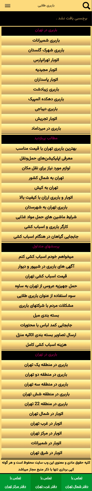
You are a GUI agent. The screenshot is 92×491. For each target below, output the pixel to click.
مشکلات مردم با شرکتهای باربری (46, 305)
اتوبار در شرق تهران (46, 453)
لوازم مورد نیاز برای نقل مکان (46, 168)
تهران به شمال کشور (46, 178)
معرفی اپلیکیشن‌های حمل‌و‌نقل (46, 158)
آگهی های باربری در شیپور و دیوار (46, 266)
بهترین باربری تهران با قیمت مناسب (46, 148)
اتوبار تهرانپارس (46, 60)
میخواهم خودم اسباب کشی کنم (46, 256)
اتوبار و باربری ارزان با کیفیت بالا (46, 197)
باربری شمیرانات (46, 40)
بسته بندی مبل (46, 315)
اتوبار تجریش (46, 118)
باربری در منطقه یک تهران (46, 365)
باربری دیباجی (46, 109)
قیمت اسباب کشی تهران (46, 276)
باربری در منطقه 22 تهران (46, 404)
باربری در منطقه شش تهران (46, 394)
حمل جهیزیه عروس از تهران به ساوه (46, 286)
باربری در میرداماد (46, 128)
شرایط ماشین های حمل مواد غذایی (46, 217)
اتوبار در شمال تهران (46, 414)
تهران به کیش (46, 187)
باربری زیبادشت (46, 89)
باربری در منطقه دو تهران (46, 374)
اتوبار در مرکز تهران (46, 433)
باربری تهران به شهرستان (46, 207)
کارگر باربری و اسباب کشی (46, 227)
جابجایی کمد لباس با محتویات (46, 325)
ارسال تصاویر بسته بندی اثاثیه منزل (46, 335)
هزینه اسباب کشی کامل (46, 345)
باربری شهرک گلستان (46, 50)
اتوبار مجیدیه (46, 70)
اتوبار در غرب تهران (46, 423)
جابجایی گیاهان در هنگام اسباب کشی (46, 236)
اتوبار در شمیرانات (46, 443)
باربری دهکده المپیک (46, 99)
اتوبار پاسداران (46, 79)
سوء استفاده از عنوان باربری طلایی (46, 296)
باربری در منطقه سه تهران (46, 384)
